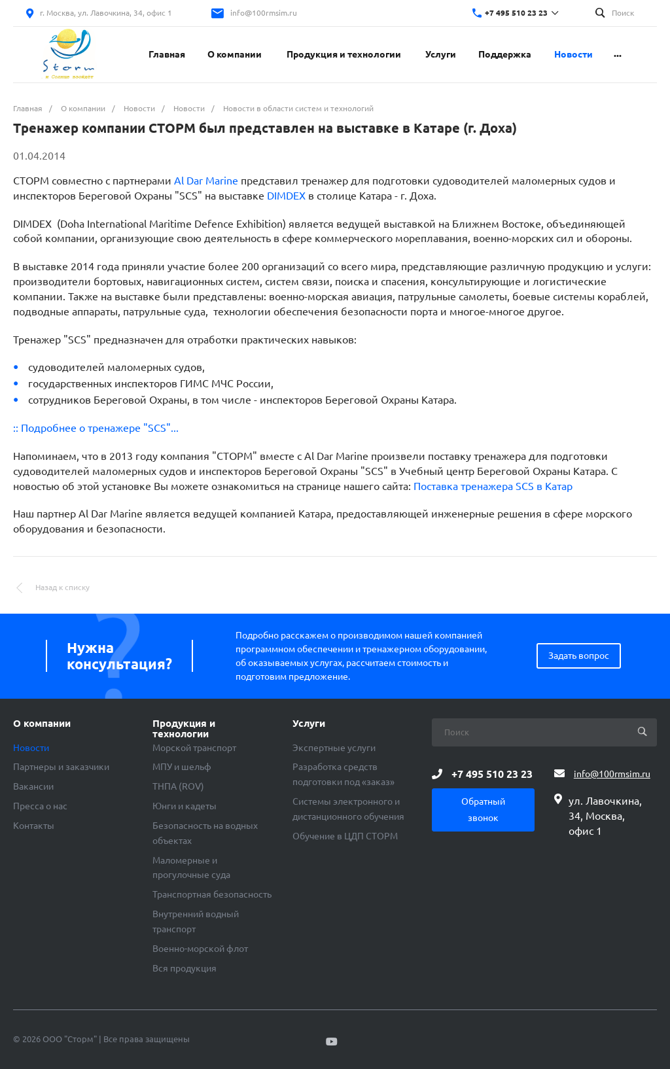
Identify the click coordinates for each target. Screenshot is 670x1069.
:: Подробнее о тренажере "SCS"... (96, 428)
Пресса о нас (40, 806)
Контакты (33, 825)
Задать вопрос (578, 655)
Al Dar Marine (206, 180)
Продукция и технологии (183, 728)
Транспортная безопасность (212, 894)
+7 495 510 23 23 (516, 13)
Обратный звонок (483, 809)
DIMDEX (286, 196)
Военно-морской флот (200, 948)
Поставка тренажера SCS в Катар (493, 486)
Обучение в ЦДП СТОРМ (345, 836)
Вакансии (33, 786)
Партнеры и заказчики (61, 767)
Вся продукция (184, 968)
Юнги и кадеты (184, 806)
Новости (31, 748)
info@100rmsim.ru (263, 13)
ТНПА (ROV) (178, 786)
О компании (42, 723)
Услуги (308, 723)
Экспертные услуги (334, 748)
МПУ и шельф (181, 767)
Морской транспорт (194, 748)
